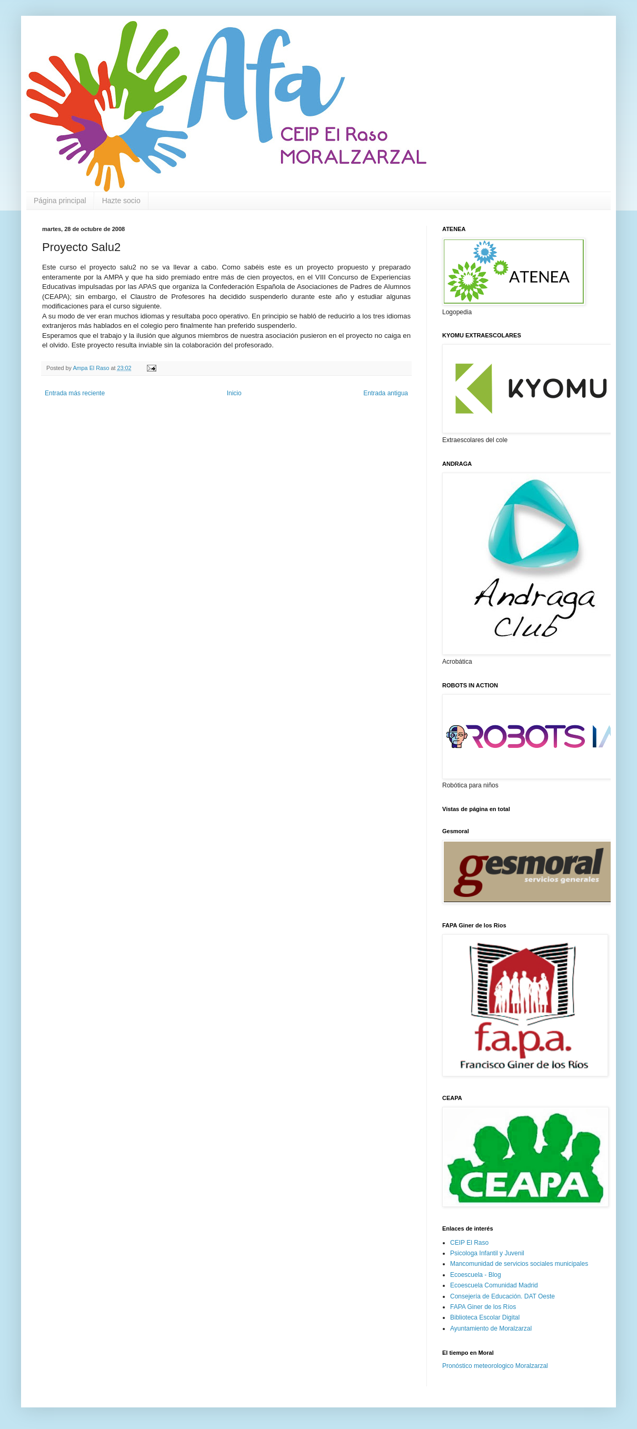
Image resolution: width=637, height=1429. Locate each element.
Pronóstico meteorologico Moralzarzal (495, 1366)
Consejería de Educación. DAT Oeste (502, 1296)
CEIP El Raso (469, 1242)
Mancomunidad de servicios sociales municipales (519, 1263)
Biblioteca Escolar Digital (485, 1317)
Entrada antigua (385, 393)
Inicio (234, 393)
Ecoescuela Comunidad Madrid (494, 1285)
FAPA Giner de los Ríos (483, 1307)
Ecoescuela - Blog (475, 1274)
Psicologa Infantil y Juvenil (487, 1253)
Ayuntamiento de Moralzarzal (491, 1328)
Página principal (60, 200)
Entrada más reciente (75, 393)
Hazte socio (121, 200)
